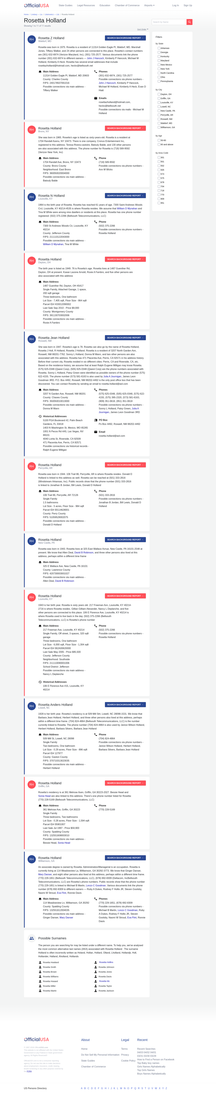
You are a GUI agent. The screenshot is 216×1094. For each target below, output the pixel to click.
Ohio (163, 77)
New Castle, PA (168, 110)
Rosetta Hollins (103, 962)
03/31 (140, 1056)
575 (162, 178)
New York (165, 69)
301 (162, 157)
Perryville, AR (167, 115)
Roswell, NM (166, 119)
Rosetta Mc (102, 981)
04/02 (147, 1052)
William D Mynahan (127, 208)
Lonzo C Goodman (96, 885)
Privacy (125, 1055)
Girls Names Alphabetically (151, 1066)
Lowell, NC (166, 106)
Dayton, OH (166, 94)
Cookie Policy (128, 1060)
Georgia (164, 52)
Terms (124, 1049)
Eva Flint (61, 893)
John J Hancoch (95, 58)
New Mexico (166, 64)
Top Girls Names (146, 1070)
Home (84, 1049)
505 (162, 170)
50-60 (163, 140)
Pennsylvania (167, 81)
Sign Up (188, 5)
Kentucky (165, 56)
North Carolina (167, 73)
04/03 (140, 1052)
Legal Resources (86, 5)
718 (162, 190)
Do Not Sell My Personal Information (100, 1055)
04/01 (153, 1052)
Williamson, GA (168, 127)
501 (162, 161)
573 (162, 174)
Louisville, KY (167, 102)
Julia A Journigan (112, 376)
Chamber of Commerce (127, 5)
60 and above (167, 144)
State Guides (66, 5)
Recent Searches (146, 1049)
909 (162, 198)
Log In (175, 5)
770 (162, 194)
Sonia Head (44, 796)
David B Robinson (83, 552)
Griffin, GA (165, 98)
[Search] (169, 22)
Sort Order (141, 29)
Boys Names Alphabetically (151, 1073)
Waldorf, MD (166, 123)
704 (162, 186)
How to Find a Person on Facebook (155, 1059)
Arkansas (165, 48)
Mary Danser (45, 874)
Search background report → (125, 38)
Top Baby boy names (148, 1063)
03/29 (153, 1056)
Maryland (165, 60)
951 (162, 203)
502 (162, 165)
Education (105, 5)
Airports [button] (148, 5)
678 (162, 182)
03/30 (147, 1056)
